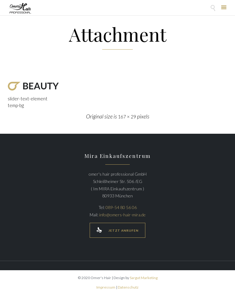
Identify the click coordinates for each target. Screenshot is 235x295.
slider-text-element (27, 98)
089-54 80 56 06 (121, 207)
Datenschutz (128, 287)
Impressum (105, 287)
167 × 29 (127, 116)
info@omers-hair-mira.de (122, 214)
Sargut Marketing (144, 277)
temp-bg (16, 105)
